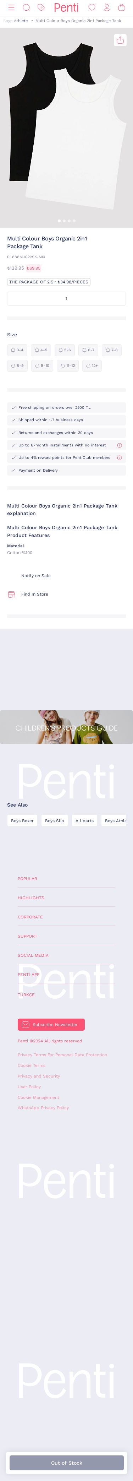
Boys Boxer (22, 820)
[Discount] (41, 7)
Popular (27, 878)
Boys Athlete (15, 20)
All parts (85, 820)
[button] (59, 220)
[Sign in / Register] (106, 7)
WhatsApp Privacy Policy (43, 1107)
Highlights (31, 897)
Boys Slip (54, 820)
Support (27, 936)
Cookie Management (38, 1097)
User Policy (29, 1086)
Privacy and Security (39, 1076)
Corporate (30, 917)
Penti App (28, 974)
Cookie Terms (31, 1065)
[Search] (26, 7)
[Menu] (11, 7)
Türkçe (26, 994)
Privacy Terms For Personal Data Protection (62, 1054)
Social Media (33, 955)
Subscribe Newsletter (55, 1024)
